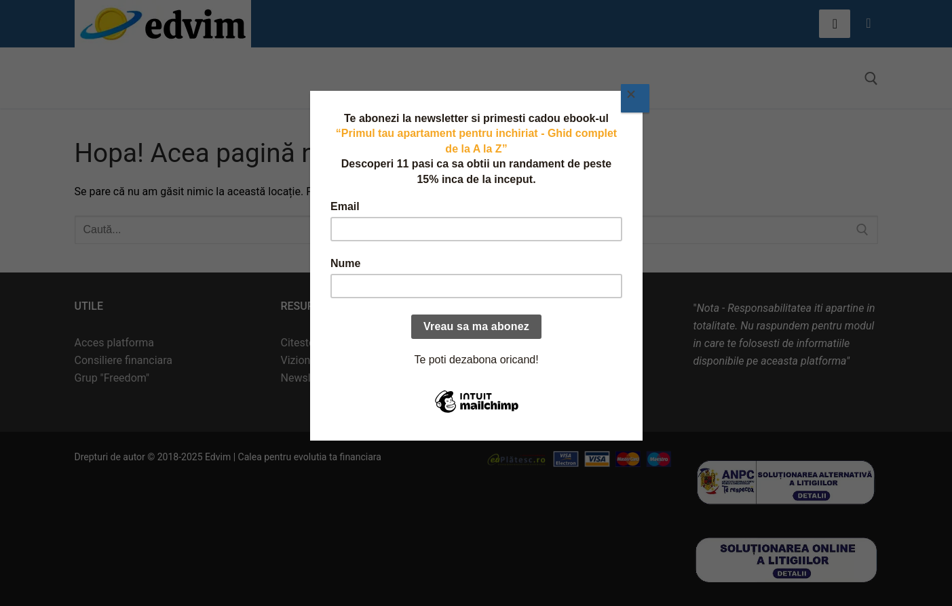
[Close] (635, 98)
